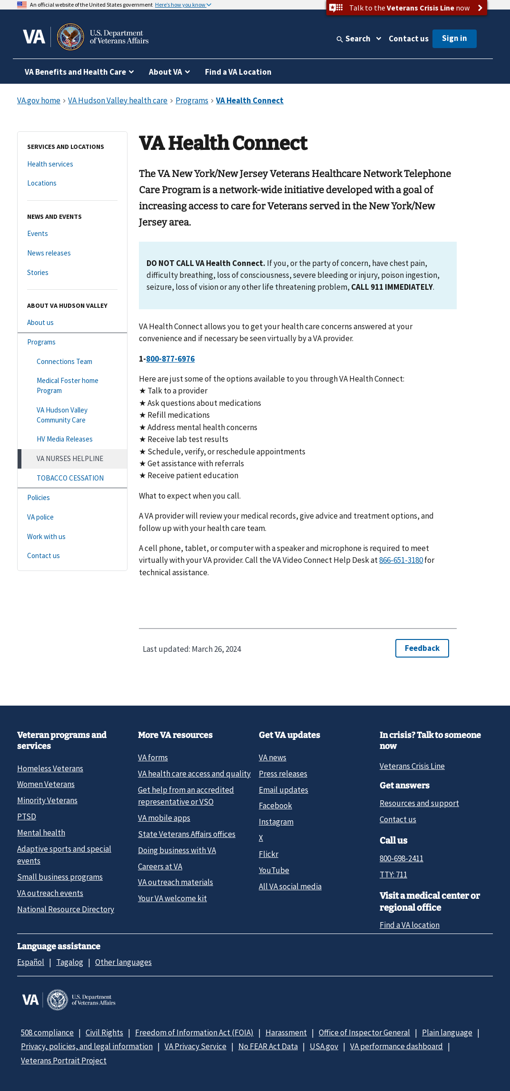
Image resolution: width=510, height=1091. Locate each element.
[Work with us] (72, 537)
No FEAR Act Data (268, 1046)
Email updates (283, 790)
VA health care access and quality (194, 773)
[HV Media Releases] (72, 439)
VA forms (153, 757)
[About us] (72, 323)
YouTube (274, 870)
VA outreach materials (175, 882)
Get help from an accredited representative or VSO (186, 796)
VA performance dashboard (396, 1046)
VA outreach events (50, 893)
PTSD (26, 816)
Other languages (123, 962)
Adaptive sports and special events (64, 855)
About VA (165, 72)
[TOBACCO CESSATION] (72, 478)
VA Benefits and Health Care (75, 72)
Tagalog (69, 962)
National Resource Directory (65, 909)
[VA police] (72, 517)
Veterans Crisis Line (412, 766)
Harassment (286, 1032)
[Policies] (72, 498)
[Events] (72, 234)
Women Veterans (46, 784)
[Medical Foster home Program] (72, 385)
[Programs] (72, 342)
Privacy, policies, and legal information (87, 1046)
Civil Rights (104, 1032)
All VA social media (290, 886)
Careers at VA (160, 866)
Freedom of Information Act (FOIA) (194, 1032)
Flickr (268, 854)
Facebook (275, 805)
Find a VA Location (238, 72)
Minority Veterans (47, 800)
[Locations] (72, 183)
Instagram (276, 821)
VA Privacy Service (195, 1046)
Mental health (41, 832)
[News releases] (72, 253)
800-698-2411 (401, 858)
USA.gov (324, 1046)
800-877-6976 (170, 359)
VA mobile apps (164, 818)
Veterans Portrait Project (64, 1060)
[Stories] (72, 273)
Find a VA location (410, 925)
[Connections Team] (72, 362)
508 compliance (47, 1032)
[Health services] (72, 164)
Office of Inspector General (364, 1032)
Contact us (409, 38)
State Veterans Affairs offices (186, 834)
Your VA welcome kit (172, 898)
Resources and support (419, 803)
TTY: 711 (393, 874)
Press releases (283, 773)
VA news (272, 757)
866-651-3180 (401, 560)
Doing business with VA (177, 850)
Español (30, 962)
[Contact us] (72, 556)
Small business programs (60, 877)
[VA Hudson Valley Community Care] (72, 415)
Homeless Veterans (50, 768)
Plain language (447, 1032)
